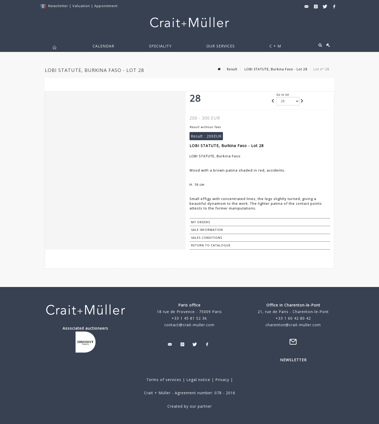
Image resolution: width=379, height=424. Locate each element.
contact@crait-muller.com (189, 324)
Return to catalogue (211, 245)
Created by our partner (189, 406)
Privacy (221, 379)
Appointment (106, 5)
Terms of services (163, 379)
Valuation (81, 5)
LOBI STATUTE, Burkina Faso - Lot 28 (275, 69)
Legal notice (198, 379)
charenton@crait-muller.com (293, 324)
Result (232, 69)
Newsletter (58, 5)
